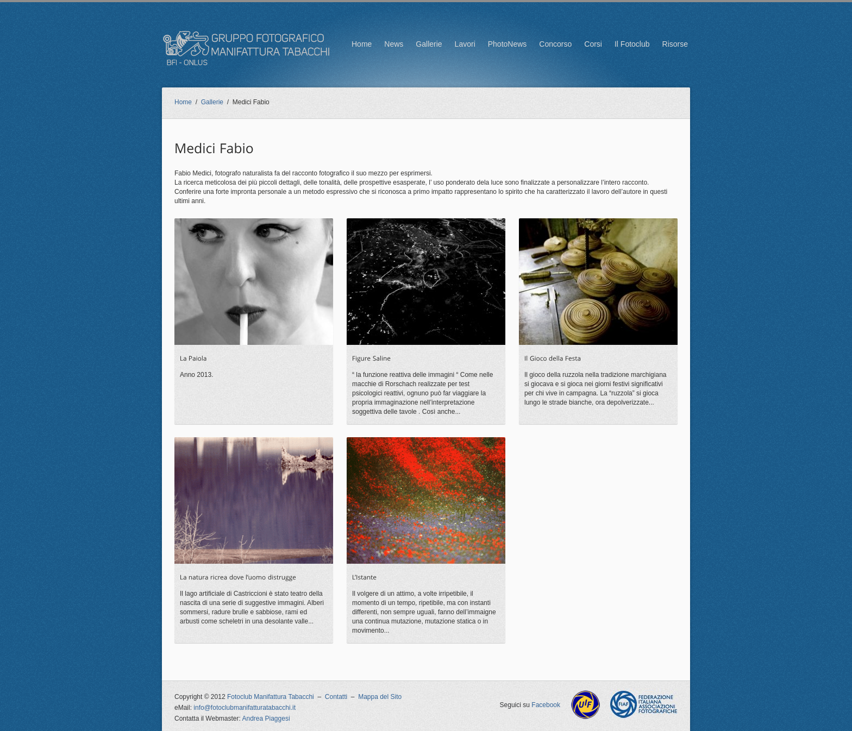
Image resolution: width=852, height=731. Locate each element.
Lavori (465, 44)
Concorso (555, 44)
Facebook (545, 705)
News (393, 44)
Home (362, 44)
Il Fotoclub (632, 44)
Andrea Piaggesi (266, 718)
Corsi (593, 44)
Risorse (675, 44)
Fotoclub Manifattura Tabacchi (270, 697)
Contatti (336, 697)
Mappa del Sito (380, 697)
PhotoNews (507, 44)
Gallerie (429, 44)
